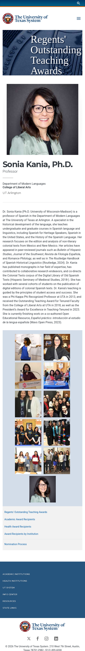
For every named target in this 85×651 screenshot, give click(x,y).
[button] (28, 347)
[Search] (78, 3)
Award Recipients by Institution (21, 533)
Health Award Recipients (17, 526)
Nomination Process (15, 544)
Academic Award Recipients (19, 519)
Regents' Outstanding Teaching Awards (25, 512)
